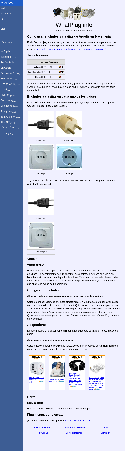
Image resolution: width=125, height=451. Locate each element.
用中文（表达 (10, 84)
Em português (11, 73)
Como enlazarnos (74, 433)
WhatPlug (7, 2)
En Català (6, 67)
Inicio (4, 8)
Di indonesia (10, 105)
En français (9, 78)
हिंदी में (6, 89)
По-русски (9, 100)
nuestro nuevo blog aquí (78, 420)
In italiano (8, 57)
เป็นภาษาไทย (10, 127)
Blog (3, 29)
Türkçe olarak (11, 116)
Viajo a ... (6, 19)
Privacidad (43, 433)
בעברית (7, 133)
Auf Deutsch (7, 62)
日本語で (8, 95)
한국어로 (8, 122)
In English (6, 51)
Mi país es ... (8, 13)
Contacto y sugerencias (74, 427)
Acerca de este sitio (43, 427)
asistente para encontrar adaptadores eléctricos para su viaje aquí (72, 49)
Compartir (105, 433)
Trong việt (9, 111)
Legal (105, 427)
